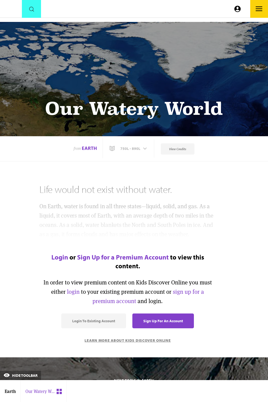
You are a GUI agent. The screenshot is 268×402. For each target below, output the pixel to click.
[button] (128, 148)
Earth (89, 148)
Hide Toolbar (20, 375)
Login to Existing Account (93, 320)
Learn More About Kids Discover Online (128, 340)
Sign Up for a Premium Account (123, 257)
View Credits (177, 149)
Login (59, 257)
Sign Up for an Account (163, 320)
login (73, 291)
